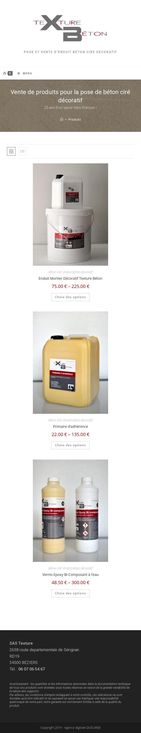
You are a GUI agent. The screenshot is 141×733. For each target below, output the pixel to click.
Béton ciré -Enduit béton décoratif (71, 272)
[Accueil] (61, 119)
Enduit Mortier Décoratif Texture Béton (70, 278)
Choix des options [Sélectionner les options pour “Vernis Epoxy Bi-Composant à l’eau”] (70, 593)
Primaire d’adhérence (70, 426)
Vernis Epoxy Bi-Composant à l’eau (70, 574)
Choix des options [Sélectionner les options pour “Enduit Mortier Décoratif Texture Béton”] (70, 297)
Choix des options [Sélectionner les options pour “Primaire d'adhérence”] (70, 445)
